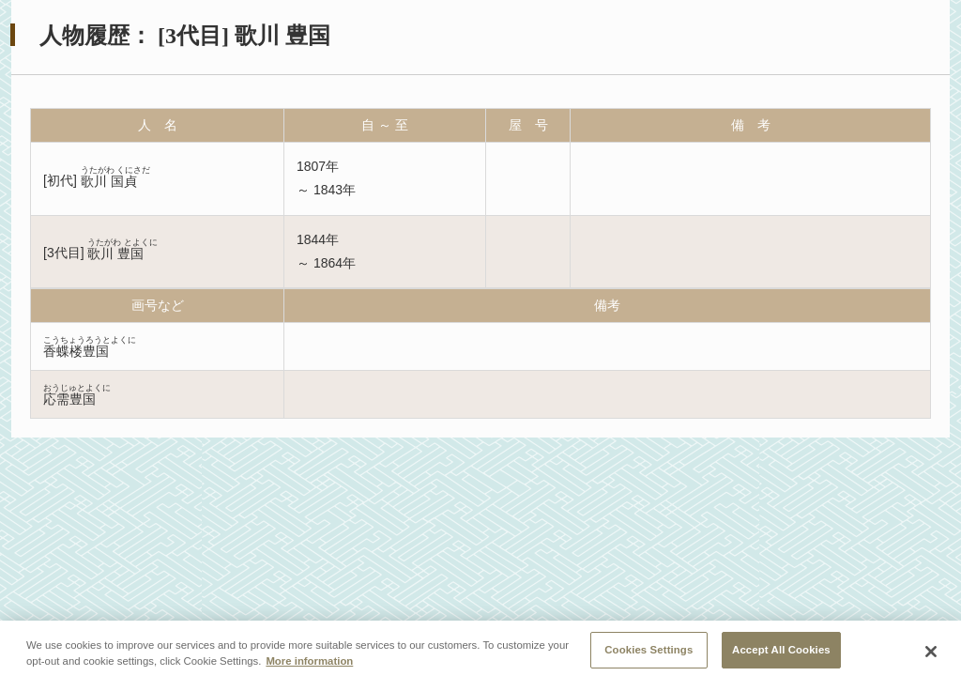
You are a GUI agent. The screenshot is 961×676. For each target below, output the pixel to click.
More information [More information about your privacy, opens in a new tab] (309, 668)
